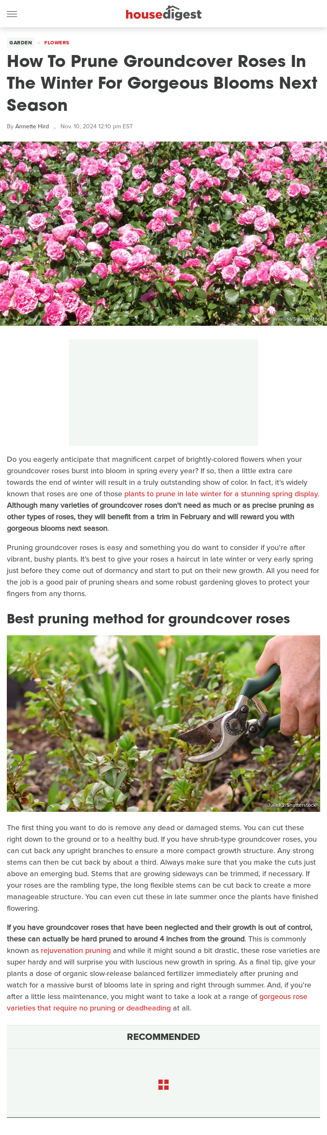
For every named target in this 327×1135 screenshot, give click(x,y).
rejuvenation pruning (76, 950)
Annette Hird (32, 126)
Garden (20, 42)
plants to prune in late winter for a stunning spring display (221, 493)
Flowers (56, 42)
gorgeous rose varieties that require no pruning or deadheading (157, 1002)
